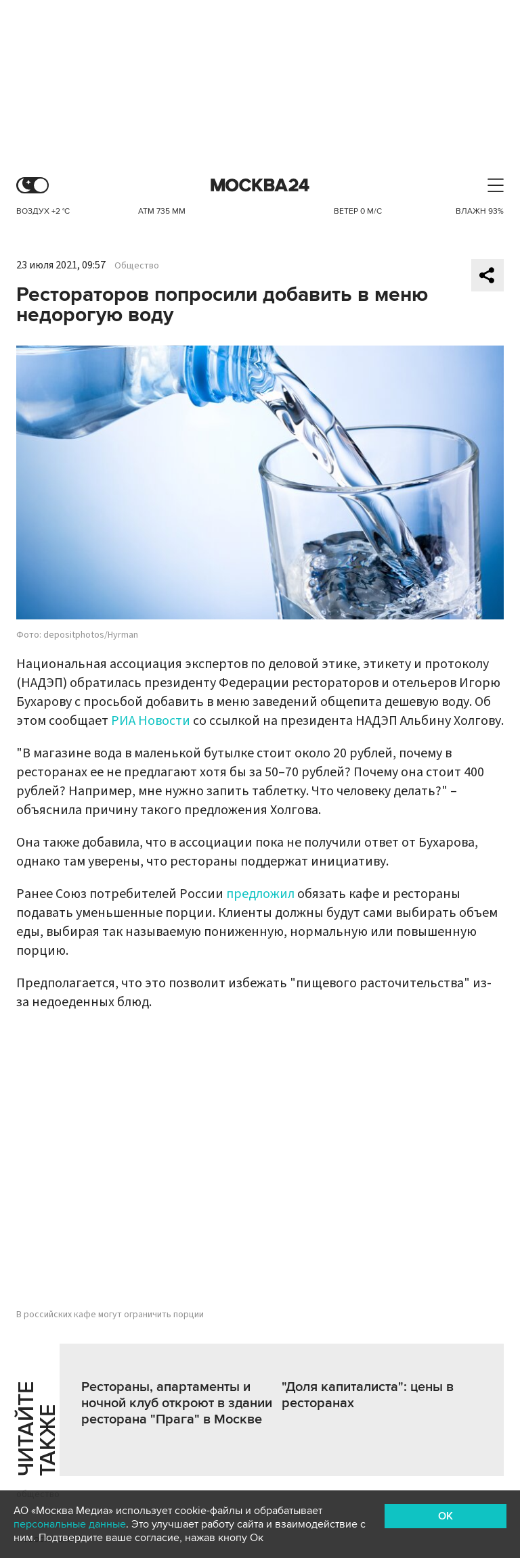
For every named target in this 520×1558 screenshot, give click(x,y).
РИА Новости (150, 720)
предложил (260, 893)
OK (445, 1516)
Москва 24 (260, 185)
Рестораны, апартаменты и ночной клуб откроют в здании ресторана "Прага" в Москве (176, 1403)
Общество (136, 266)
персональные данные (70, 1524)
